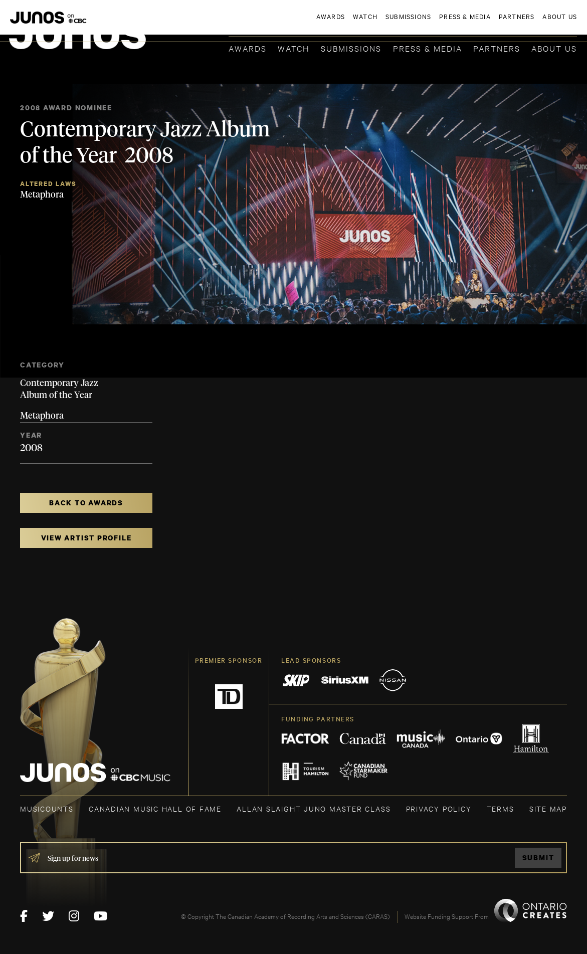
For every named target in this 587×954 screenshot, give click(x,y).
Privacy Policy (439, 808)
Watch (294, 48)
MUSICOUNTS (47, 808)
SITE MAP (548, 808)
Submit (538, 857)
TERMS (500, 808)
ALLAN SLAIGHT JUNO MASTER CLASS (313, 808)
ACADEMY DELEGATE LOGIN (529, 23)
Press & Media (427, 48)
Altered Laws (48, 183)
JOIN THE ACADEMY (437, 23)
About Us (554, 48)
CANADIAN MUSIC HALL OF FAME (155, 808)
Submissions (351, 48)
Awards (248, 48)
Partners (496, 48)
